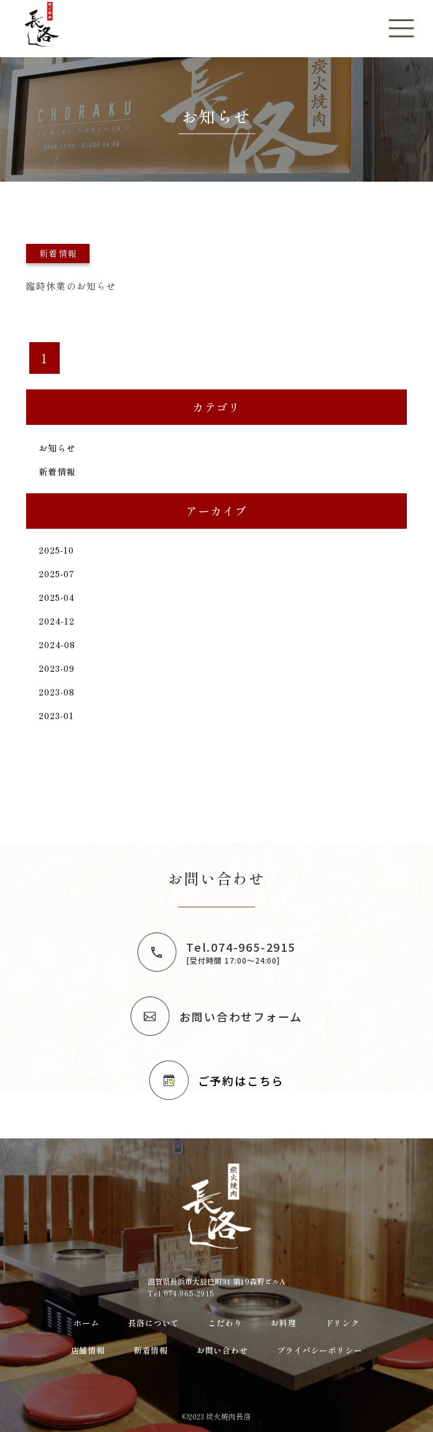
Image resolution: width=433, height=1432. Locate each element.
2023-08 (57, 692)
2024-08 (57, 644)
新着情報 (57, 471)
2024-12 (57, 621)
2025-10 (57, 550)
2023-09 (57, 668)
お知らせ (57, 448)
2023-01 (57, 715)
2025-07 (57, 573)
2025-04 (57, 597)
